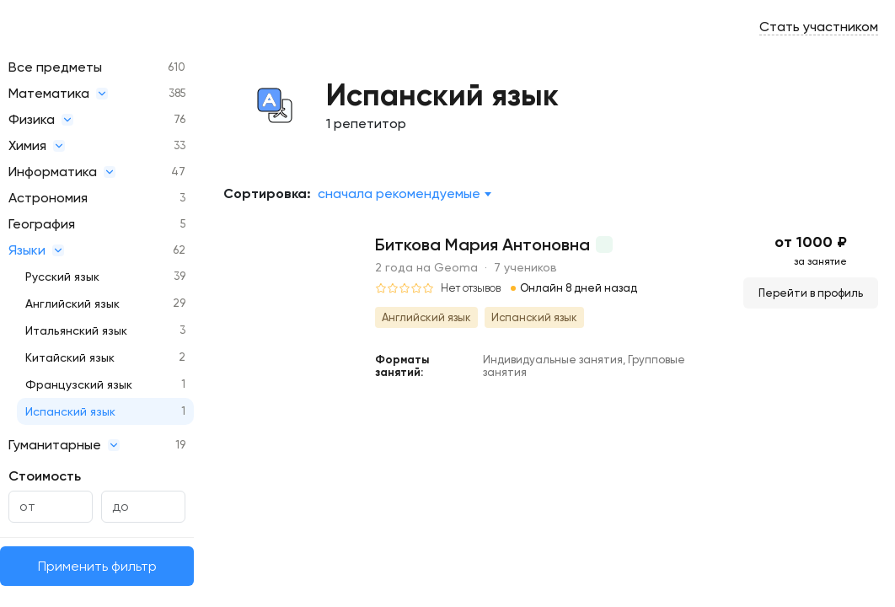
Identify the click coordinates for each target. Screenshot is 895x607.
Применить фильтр (97, 566)
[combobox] (404, 194)
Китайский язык (70, 357)
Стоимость (44, 476)
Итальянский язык (76, 330)
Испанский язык (70, 411)
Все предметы (55, 67)
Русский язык (62, 276)
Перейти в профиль (810, 293)
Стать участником (818, 27)
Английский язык (72, 303)
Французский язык (78, 384)
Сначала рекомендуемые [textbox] (399, 193)
